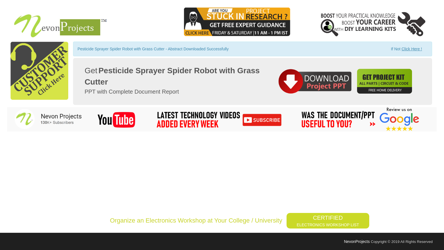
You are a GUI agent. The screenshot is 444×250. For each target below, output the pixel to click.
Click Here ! (412, 49)
